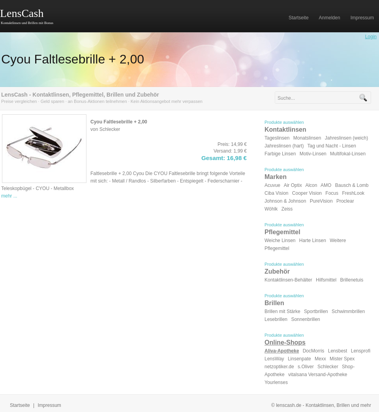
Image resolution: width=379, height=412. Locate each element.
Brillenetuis (351, 280)
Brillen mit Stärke (282, 311)
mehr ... (9, 196)
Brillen (274, 303)
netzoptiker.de (279, 366)
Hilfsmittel (326, 280)
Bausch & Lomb (352, 185)
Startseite (20, 405)
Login (371, 36)
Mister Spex (342, 359)
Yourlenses (276, 382)
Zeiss (287, 209)
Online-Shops (285, 342)
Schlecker (327, 366)
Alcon (311, 185)
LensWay (274, 359)
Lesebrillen (276, 319)
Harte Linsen (312, 240)
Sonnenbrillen (305, 319)
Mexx (320, 359)
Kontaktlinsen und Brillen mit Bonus (27, 23)
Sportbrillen (316, 311)
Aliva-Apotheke (282, 351)
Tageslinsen (277, 138)
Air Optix (293, 185)
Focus (331, 193)
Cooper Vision (307, 193)
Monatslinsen (307, 138)
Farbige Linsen (280, 154)
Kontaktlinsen (285, 129)
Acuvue (272, 185)
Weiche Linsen (280, 240)
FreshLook (353, 193)
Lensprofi (360, 351)
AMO (326, 185)
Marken (276, 176)
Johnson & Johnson (285, 201)
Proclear (345, 201)
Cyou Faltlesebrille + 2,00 (72, 59)
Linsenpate (299, 359)
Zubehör (277, 271)
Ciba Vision (276, 193)
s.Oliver (306, 366)
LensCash (21, 13)
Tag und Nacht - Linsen (332, 146)
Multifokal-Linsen (348, 154)
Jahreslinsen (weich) (346, 138)
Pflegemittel (282, 232)
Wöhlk (271, 209)
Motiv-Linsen (313, 154)
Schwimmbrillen (348, 311)
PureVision (321, 201)
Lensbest (337, 351)
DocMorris (314, 351)
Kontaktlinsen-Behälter (288, 280)
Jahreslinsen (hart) (284, 146)
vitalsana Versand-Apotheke (317, 374)
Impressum (49, 405)
